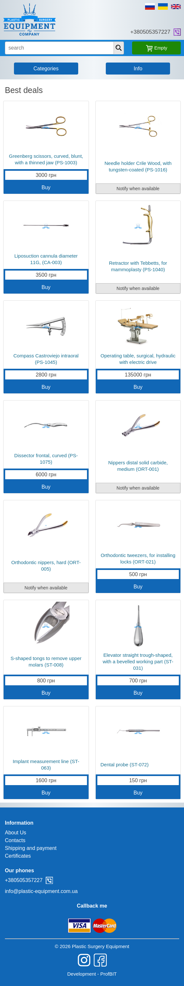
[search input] (64, 47)
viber (177, 32)
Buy (46, 187)
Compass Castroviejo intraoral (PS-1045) (46, 359)
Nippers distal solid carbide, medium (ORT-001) (138, 466)
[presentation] (119, 47)
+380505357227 (150, 32)
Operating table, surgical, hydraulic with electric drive (138, 359)
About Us (15, 832)
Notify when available (138, 188)
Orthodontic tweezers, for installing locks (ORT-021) (138, 558)
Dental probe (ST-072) (125, 764)
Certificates (18, 856)
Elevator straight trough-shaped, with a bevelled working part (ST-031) (138, 661)
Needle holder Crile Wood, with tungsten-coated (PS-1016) (138, 166)
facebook (100, 960)
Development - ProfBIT (92, 974)
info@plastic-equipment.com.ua (41, 891)
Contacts (15, 840)
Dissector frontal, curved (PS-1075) (46, 459)
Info (138, 68)
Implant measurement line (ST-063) (46, 765)
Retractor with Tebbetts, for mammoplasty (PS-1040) (138, 266)
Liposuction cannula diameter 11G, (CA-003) (46, 259)
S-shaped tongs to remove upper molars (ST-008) (46, 661)
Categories (45, 68)
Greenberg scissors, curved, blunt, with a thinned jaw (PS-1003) (46, 159)
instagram (84, 960)
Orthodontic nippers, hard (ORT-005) (46, 566)
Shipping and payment (30, 848)
